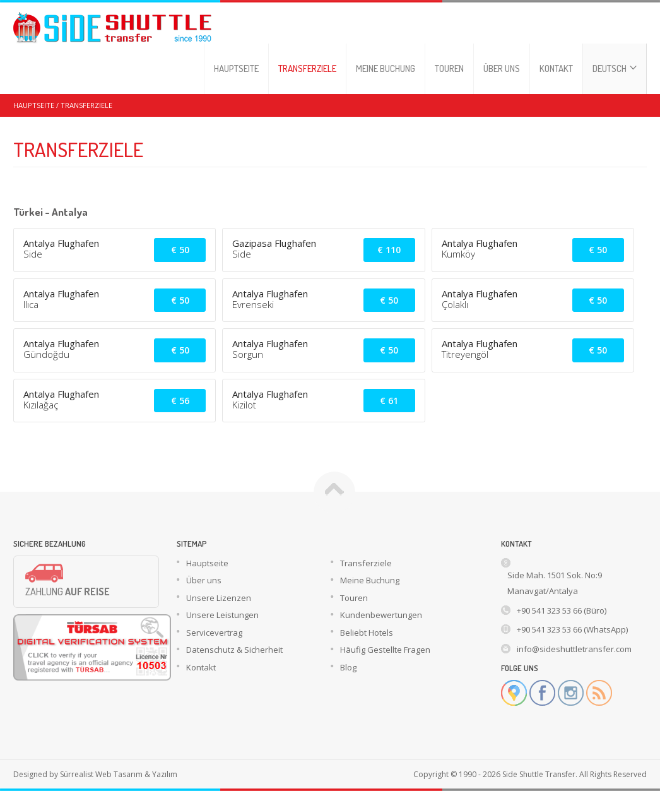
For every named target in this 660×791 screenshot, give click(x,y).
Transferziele (366, 563)
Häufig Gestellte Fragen (385, 649)
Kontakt (201, 667)
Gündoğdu (46, 354)
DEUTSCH (614, 68)
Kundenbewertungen (381, 615)
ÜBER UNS (501, 68)
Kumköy (458, 253)
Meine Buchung (369, 580)
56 (180, 401)
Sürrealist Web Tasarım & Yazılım (118, 774)
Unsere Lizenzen (218, 598)
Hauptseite (207, 563)
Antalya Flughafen (61, 243)
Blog (348, 667)
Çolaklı (455, 304)
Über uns (203, 580)
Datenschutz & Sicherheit (234, 649)
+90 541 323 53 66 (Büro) (561, 610)
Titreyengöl (465, 354)
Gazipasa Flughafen (274, 243)
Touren (354, 598)
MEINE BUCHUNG (385, 68)
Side (32, 253)
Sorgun (247, 354)
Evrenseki (253, 304)
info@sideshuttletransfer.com (574, 649)
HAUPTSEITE (236, 68)
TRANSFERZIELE (307, 68)
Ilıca (30, 304)
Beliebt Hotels (366, 632)
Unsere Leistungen (222, 615)
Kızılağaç (40, 404)
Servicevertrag (214, 632)
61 (389, 401)
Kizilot (244, 404)
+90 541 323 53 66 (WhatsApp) (572, 629)
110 (389, 250)
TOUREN (449, 68)
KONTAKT (556, 68)
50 (180, 250)
